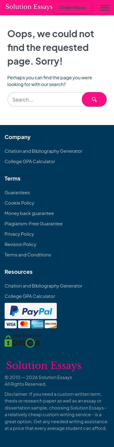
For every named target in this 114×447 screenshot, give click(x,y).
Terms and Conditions (28, 254)
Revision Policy (20, 244)
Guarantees (17, 192)
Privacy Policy (19, 234)
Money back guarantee (29, 213)
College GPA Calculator (30, 161)
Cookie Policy (19, 203)
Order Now (72, 7)
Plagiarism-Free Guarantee (34, 223)
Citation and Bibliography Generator (43, 151)
